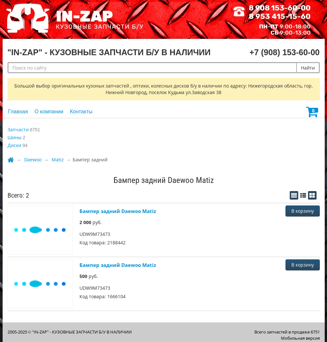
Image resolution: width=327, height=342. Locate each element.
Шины (15, 137)
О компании (48, 111)
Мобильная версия (300, 338)
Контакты (81, 111)
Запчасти (18, 129)
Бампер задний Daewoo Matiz (117, 211)
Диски (14, 145)
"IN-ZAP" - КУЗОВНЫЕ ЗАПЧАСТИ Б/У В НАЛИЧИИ (82, 332)
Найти (308, 68)
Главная (18, 111)
